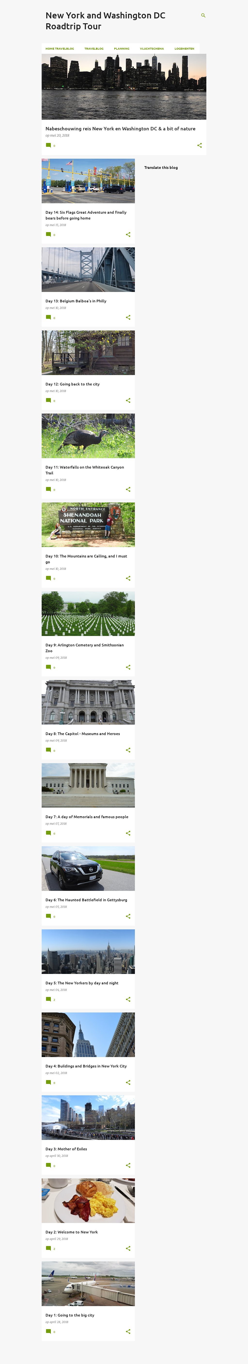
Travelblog (94, 48)
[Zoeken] (203, 15)
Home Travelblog (60, 48)
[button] (199, 145)
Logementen (184, 48)
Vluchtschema (152, 48)
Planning (121, 48)
